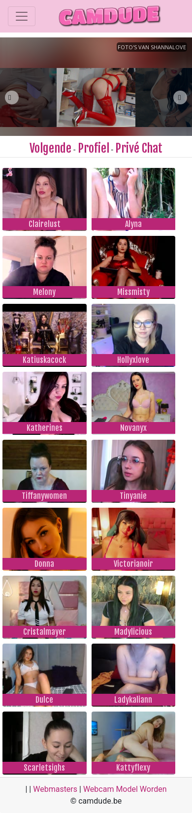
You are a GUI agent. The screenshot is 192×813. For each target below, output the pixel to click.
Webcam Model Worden (125, 789)
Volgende (50, 148)
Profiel (93, 148)
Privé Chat (138, 148)
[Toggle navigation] (21, 16)
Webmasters (55, 789)
